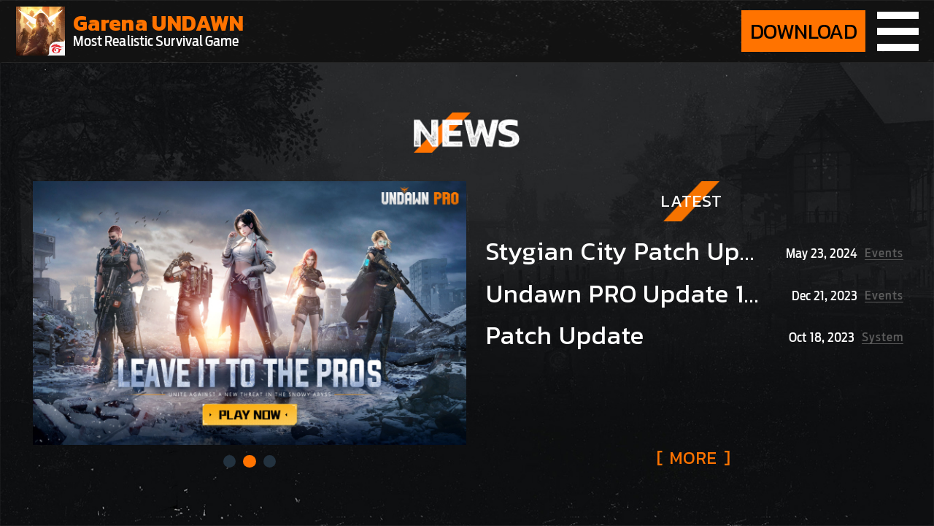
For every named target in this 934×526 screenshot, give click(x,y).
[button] (229, 461)
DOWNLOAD (803, 31)
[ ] (693, 457)
